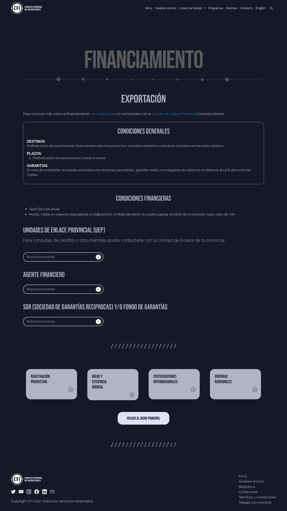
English (260, 8)
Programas (215, 8)
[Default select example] (63, 257)
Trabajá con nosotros (255, 502)
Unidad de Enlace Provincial (174, 114)
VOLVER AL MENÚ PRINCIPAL (143, 418)
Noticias (231, 8)
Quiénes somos (165, 8)
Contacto (246, 8)
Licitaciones (248, 492)
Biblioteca (247, 487)
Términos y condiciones (257, 497)
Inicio (148, 8)
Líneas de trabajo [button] (191, 8)
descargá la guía (104, 114)
